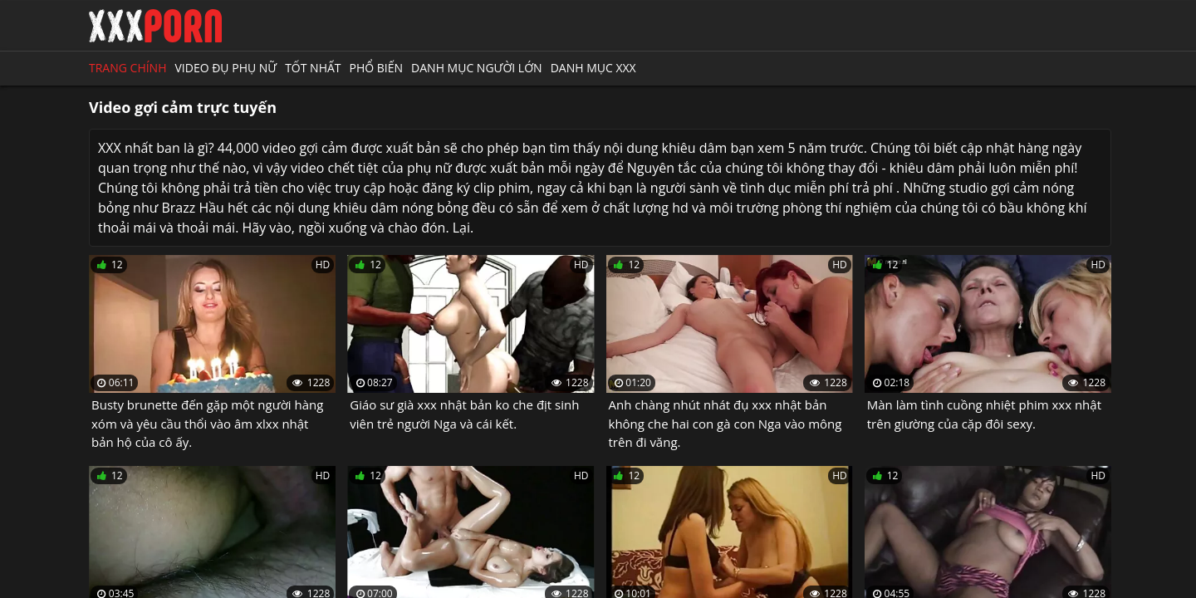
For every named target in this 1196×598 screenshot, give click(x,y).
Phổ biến (377, 68)
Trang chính (127, 68)
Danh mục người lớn (476, 68)
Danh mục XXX (593, 68)
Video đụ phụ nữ (225, 68)
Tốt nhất (313, 68)
